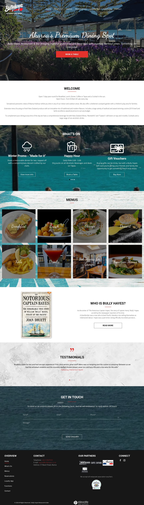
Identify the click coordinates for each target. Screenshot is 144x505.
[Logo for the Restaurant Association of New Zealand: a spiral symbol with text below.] (84, 470)
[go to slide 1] (69, 179)
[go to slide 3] (72, 179)
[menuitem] (48, 9)
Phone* (93, 415)
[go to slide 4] (74, 179)
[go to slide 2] (71, 179)
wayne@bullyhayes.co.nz (47, 462)
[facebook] (120, 460)
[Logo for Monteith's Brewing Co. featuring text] (84, 463)
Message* (26, 423)
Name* (25, 415)
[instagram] (124, 460)
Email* (59, 415)
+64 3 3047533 (47, 460)
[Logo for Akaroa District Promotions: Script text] (108, 463)
